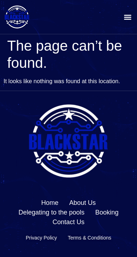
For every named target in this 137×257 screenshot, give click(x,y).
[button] (127, 17)
